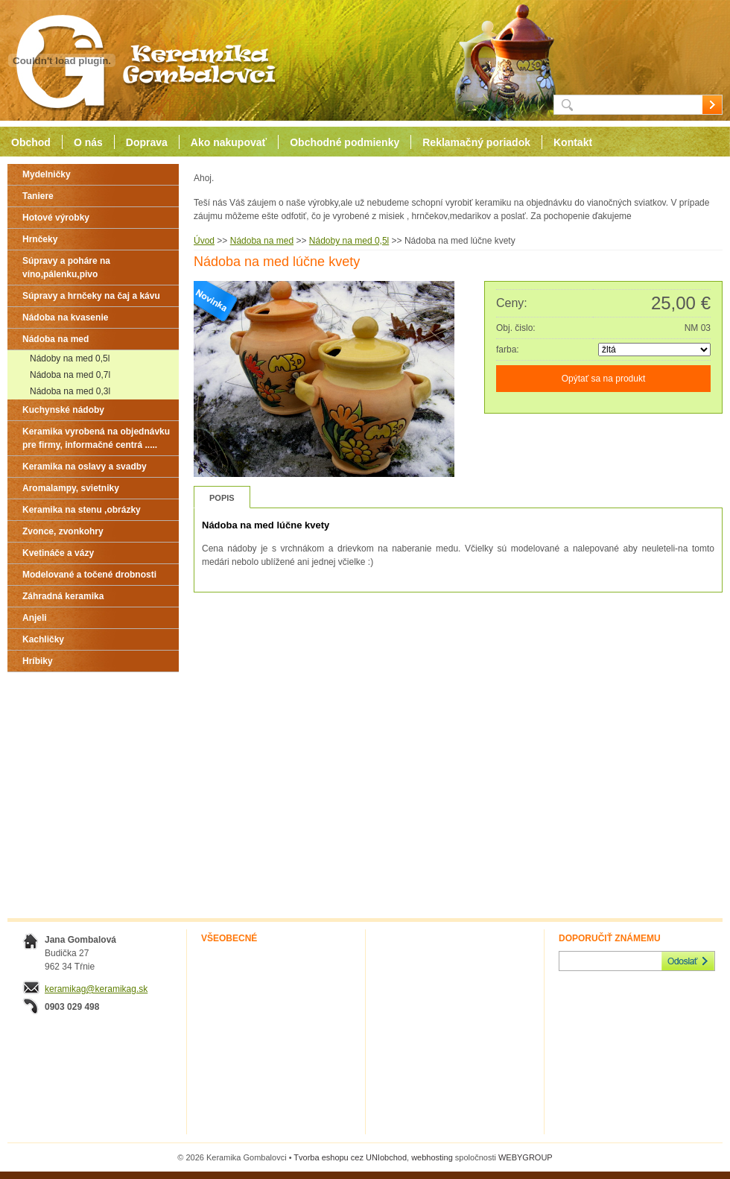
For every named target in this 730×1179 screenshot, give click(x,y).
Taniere (38, 196)
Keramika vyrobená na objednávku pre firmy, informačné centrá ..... (96, 438)
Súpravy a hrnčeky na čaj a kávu (91, 296)
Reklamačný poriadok (476, 142)
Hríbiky (37, 661)
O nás (88, 142)
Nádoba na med (55, 339)
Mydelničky (46, 174)
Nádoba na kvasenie (65, 317)
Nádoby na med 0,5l (70, 358)
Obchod (31, 142)
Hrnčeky (39, 239)
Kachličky (43, 639)
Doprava (147, 142)
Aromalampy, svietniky (70, 488)
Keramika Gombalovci (140, 61)
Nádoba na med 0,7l (70, 375)
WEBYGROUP (525, 1157)
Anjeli (34, 618)
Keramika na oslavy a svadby (84, 466)
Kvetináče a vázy (58, 553)
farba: (507, 349)
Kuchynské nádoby (63, 410)
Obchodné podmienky (344, 142)
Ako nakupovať (229, 142)
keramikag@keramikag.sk (96, 989)
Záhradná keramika (63, 596)
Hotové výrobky (55, 217)
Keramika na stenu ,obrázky (81, 510)
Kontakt (572, 142)
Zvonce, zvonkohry (63, 531)
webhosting (432, 1157)
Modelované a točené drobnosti (89, 574)
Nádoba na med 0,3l (70, 391)
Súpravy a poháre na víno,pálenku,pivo (66, 267)
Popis (222, 497)
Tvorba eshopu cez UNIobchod (350, 1157)
